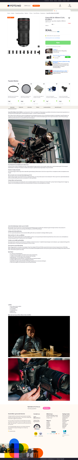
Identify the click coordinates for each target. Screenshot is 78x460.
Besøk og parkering (66, 415)
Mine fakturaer (65, 424)
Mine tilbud (64, 425)
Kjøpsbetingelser (65, 420)
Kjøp (58, 43)
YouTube (48, 423)
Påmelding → (46, 408)
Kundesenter (47, 0)
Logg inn (60, 5)
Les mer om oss (12, 431)
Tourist (63, 427)
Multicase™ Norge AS (60, 458)
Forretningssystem (43, 458)
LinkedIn (48, 422)
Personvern (64, 421)
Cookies (64, 422)
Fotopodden (48, 428)
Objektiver (26, 13)
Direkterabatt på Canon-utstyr (60, 71)
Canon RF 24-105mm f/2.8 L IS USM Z (52, 13)
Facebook (48, 425)
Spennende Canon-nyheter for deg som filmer (61, 62)
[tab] (12, 107)
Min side (51, 0)
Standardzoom (42, 13)
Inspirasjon (60, 0)
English (68, 0)
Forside (8, 13)
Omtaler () (46, 25)
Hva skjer (64, 0)
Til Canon (30, 13)
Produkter (12, 13)
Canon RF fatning (36, 13)
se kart (56, 415)
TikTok (47, 427)
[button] (39, 427)
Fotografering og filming (19, 13)
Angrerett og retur (65, 416)
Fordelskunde (65, 417)
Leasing (55, 49)
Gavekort (55, 0)
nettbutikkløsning (51, 458)
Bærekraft (64, 426)
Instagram (48, 424)
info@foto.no (37, 417)
